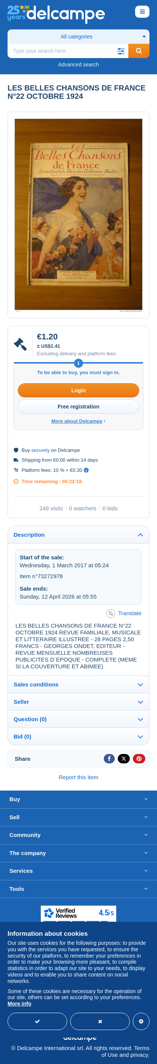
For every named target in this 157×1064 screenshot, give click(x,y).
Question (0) (30, 719)
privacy (139, 1055)
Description (29, 534)
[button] (121, 51)
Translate (124, 613)
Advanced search (78, 64)
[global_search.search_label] (68, 51)
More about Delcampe (78, 421)
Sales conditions (36, 684)
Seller (21, 702)
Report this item (78, 777)
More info (19, 1004)
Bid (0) (22, 736)
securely (40, 450)
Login (78, 390)
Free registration (78, 407)
